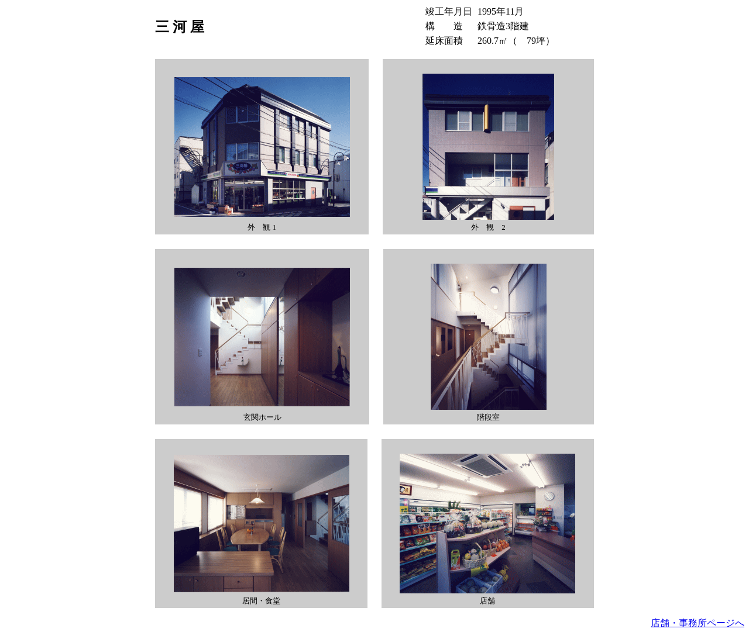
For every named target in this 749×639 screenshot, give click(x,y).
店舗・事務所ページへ (697, 623)
